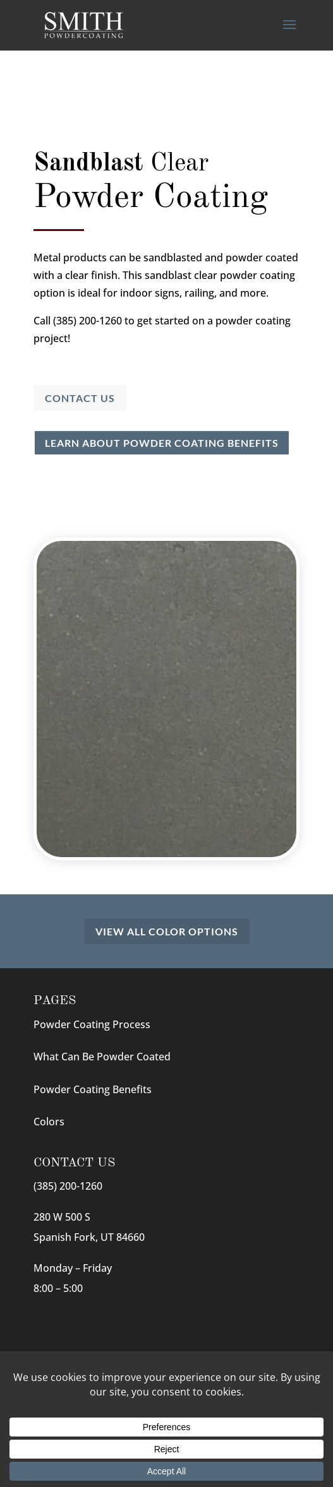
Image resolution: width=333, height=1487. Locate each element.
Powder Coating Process (91, 1024)
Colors (48, 1122)
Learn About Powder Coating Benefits (162, 443)
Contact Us (80, 398)
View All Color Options (166, 931)
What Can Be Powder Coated (102, 1056)
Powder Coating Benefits (92, 1089)
